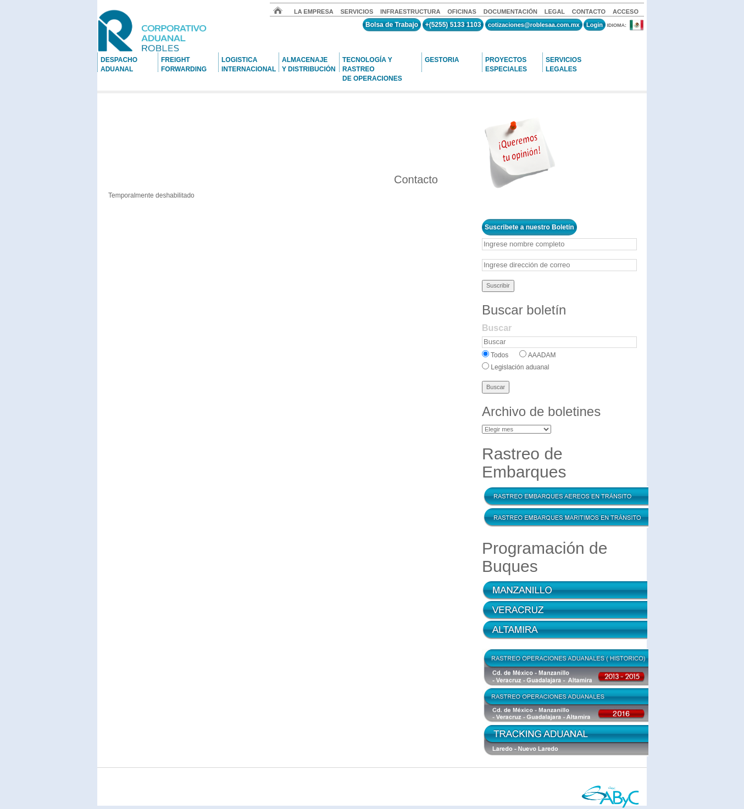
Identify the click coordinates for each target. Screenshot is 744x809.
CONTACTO (589, 11)
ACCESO (625, 11)
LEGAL (555, 11)
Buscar (497, 328)
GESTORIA (442, 60)
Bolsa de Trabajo (391, 25)
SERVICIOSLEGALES (563, 64)
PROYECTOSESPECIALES (506, 64)
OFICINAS (462, 11)
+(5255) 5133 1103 (453, 25)
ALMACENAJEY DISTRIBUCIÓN (309, 64)
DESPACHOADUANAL (119, 64)
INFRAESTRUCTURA (410, 11)
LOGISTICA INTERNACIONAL (248, 64)
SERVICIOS (357, 11)
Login (594, 24)
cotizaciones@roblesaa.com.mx (534, 24)
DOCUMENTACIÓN (510, 11)
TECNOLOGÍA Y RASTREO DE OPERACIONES (372, 64)
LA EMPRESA (314, 11)
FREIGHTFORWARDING (184, 64)
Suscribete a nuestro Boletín (529, 227)
